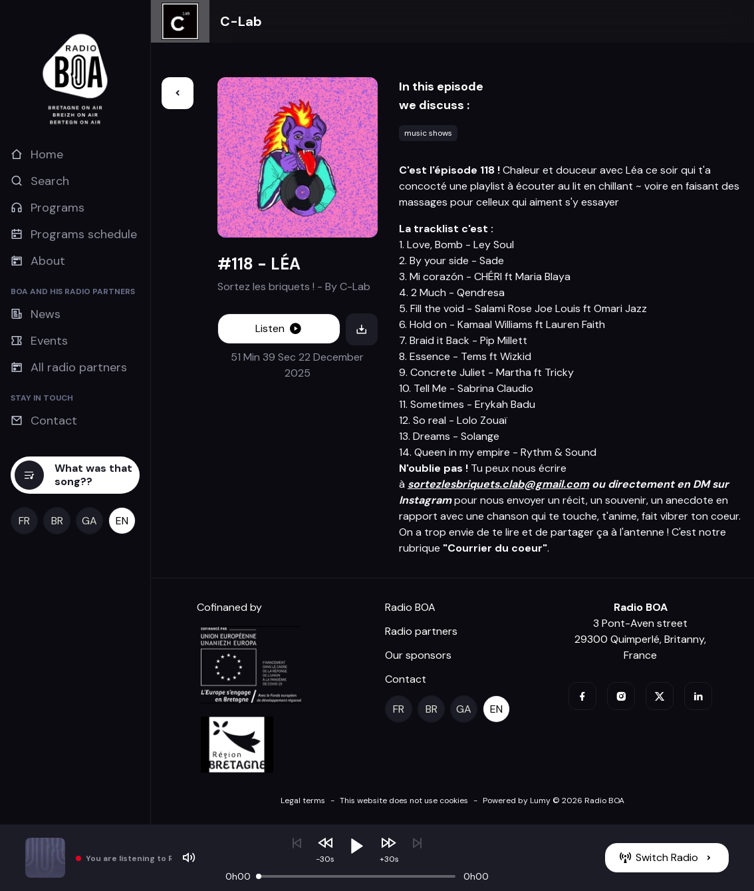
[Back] (177, 93)
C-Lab (241, 21)
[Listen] (278, 328)
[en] (122, 520)
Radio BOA (410, 607)
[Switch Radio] (667, 857)
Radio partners (421, 631)
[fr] (24, 520)
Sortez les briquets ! (265, 286)
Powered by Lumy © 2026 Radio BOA (553, 800)
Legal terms (303, 800)
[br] (56, 520)
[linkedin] (698, 696)
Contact (405, 679)
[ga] (89, 520)
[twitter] (660, 696)
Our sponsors (418, 655)
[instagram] (621, 696)
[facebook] (582, 696)
